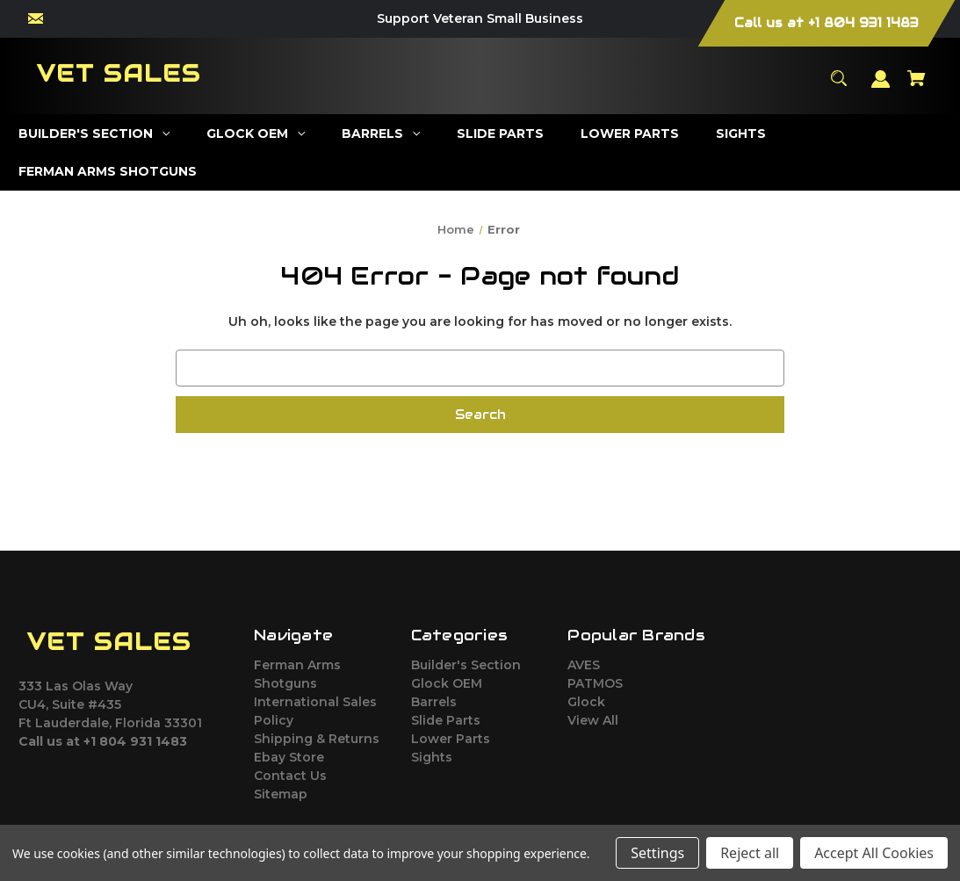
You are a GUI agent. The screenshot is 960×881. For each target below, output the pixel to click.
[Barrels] (381, 134)
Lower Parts (450, 739)
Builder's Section (466, 665)
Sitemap (280, 794)
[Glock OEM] (256, 134)
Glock (586, 702)
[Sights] (741, 134)
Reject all (749, 853)
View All (592, 720)
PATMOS (595, 683)
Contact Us (290, 776)
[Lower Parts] (630, 134)
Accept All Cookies (874, 853)
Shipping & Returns (316, 739)
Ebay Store (289, 757)
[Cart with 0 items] (917, 86)
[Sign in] (881, 87)
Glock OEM (446, 683)
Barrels (434, 702)
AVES (583, 665)
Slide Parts (445, 720)
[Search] (839, 86)
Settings (657, 853)
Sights (431, 757)
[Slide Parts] (501, 134)
